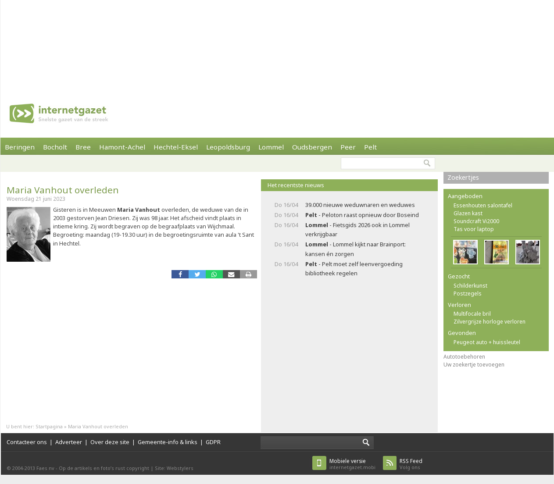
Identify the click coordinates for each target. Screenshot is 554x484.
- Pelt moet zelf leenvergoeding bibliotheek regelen (354, 268)
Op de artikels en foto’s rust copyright (104, 468)
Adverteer (68, 442)
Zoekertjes (463, 177)
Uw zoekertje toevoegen (473, 364)
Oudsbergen (312, 146)
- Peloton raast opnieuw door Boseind (362, 215)
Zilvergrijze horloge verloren (489, 321)
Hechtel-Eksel (176, 146)
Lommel (271, 146)
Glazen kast (468, 213)
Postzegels (468, 293)
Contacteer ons (27, 442)
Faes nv (45, 468)
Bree (83, 146)
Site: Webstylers (174, 468)
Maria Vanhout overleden (63, 190)
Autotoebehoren (464, 356)
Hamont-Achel (122, 146)
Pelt (370, 146)
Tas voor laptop (474, 229)
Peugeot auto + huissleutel (487, 342)
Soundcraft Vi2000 (476, 221)
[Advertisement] (114, 44)
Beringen (20, 146)
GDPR (213, 442)
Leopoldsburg (228, 146)
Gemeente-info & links (167, 442)
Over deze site (109, 442)
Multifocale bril (472, 313)
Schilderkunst (470, 285)
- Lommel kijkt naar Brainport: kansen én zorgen (355, 248)
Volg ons (411, 464)
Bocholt (55, 146)
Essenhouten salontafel (483, 205)
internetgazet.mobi (352, 464)
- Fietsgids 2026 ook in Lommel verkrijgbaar (357, 229)
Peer (348, 146)
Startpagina (49, 426)
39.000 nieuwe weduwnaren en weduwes (360, 205)
